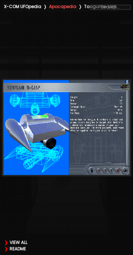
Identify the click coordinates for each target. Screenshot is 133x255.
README (18, 249)
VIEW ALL (18, 242)
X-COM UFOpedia (22, 7)
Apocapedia (62, 7)
